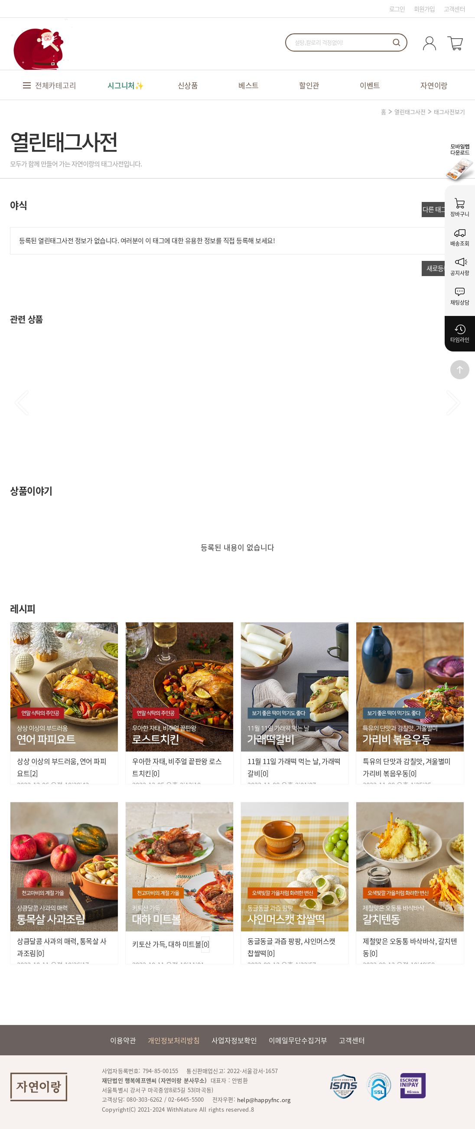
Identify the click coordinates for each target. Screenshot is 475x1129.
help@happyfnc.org (263, 1100)
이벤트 (370, 85)
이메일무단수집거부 (298, 1040)
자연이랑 (434, 85)
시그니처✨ (125, 85)
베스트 (248, 85)
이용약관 (123, 1040)
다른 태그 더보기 (444, 209)
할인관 (309, 85)
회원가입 (424, 8)
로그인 (397, 8)
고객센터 (454, 8)
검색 (396, 42)
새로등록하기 (443, 268)
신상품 (188, 85)
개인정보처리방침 (174, 1040)
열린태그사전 (410, 111)
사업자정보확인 (234, 1040)
